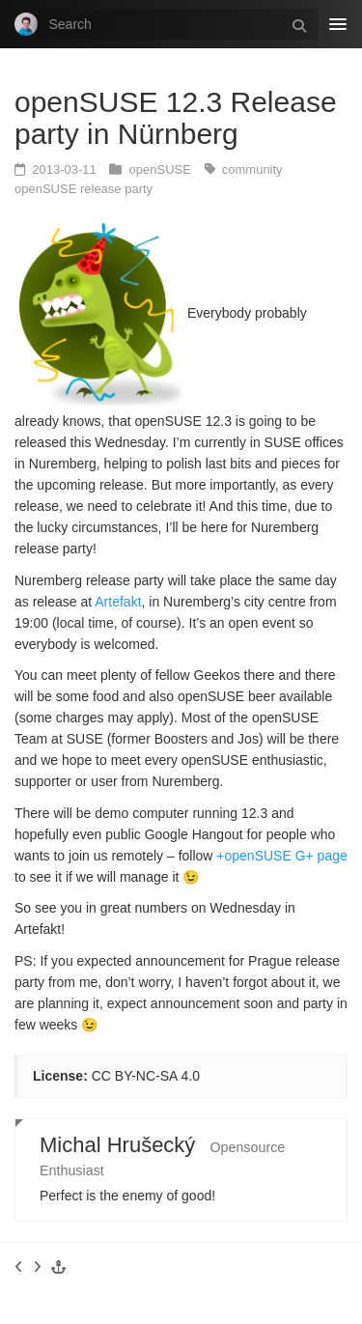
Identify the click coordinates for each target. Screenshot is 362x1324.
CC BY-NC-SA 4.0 (146, 1076)
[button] (59, 1267)
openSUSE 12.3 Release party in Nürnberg (175, 118)
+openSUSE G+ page (281, 855)
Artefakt (118, 601)
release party (116, 189)
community (252, 169)
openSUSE (162, 169)
